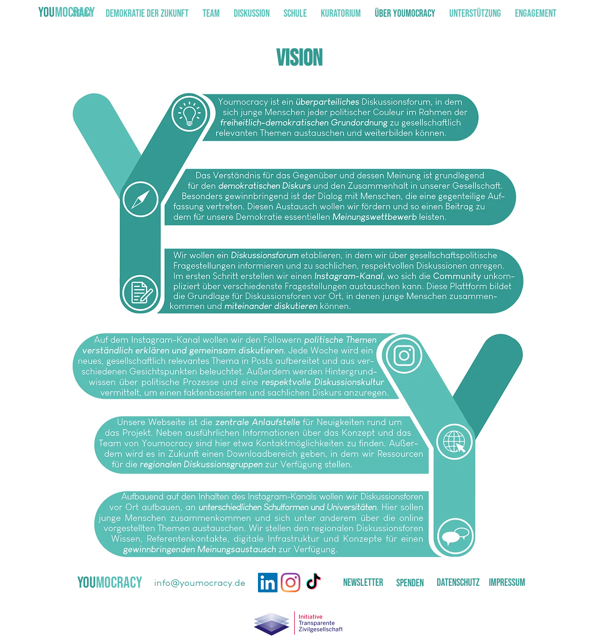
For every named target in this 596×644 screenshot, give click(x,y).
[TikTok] (313, 582)
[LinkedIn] (268, 582)
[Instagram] (290, 582)
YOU (46, 12)
